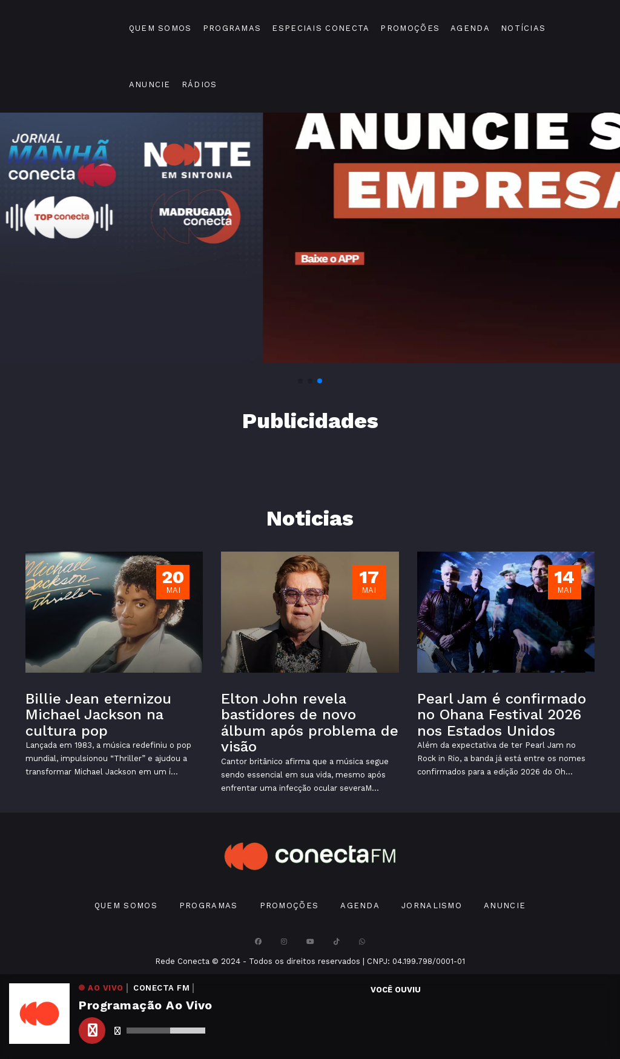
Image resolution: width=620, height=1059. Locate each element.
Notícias (523, 28)
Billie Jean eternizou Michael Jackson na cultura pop (98, 714)
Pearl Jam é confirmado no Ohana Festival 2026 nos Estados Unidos (501, 714)
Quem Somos (160, 28)
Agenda (470, 28)
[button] (300, 380)
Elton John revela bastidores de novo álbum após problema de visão (309, 722)
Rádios (199, 84)
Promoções (410, 28)
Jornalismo (431, 905)
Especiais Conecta (320, 28)
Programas (232, 28)
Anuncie (150, 84)
